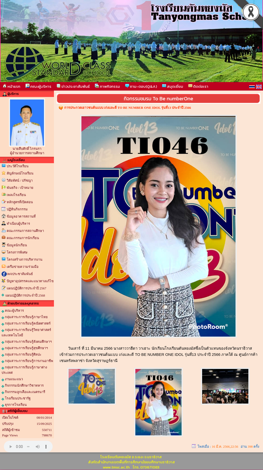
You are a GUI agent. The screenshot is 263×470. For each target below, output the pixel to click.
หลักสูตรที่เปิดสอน (20, 202)
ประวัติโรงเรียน (18, 166)
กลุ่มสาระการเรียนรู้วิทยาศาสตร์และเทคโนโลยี (26, 332)
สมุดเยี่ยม (172, 86)
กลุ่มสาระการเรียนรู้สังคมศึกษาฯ (27, 342)
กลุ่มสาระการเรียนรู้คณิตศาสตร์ (26, 323)
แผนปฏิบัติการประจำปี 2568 (25, 295)
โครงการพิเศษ (17, 252)
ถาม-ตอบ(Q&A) (141, 86)
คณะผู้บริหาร (38, 86)
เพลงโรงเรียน (16, 195)
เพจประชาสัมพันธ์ (20, 274)
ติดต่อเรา (198, 86)
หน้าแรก (11, 86)
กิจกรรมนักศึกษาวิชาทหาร (23, 386)
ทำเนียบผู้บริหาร (18, 224)
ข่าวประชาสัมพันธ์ (73, 86)
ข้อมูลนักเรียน (17, 245)
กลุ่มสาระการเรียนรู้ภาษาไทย (25, 317)
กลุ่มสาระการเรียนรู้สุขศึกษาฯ (25, 348)
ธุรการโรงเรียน (14, 405)
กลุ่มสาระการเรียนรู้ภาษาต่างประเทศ (24, 370)
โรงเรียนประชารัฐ (16, 398)
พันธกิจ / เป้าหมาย (20, 188)
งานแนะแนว (12, 379)
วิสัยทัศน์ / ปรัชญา (20, 180)
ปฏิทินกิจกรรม (17, 209)
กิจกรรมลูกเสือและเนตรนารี (23, 392)
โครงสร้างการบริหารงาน (24, 259)
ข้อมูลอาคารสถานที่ (21, 216)
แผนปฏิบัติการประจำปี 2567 (26, 288)
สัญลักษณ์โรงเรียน (20, 173)
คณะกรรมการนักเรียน (23, 238)
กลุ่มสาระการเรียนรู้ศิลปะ (21, 354)
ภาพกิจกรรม (107, 86)
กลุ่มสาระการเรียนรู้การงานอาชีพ (27, 361)
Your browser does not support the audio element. (28, 446)
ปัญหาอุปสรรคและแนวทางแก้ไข (30, 281)
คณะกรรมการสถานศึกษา (25, 231)
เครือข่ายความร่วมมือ (23, 267)
